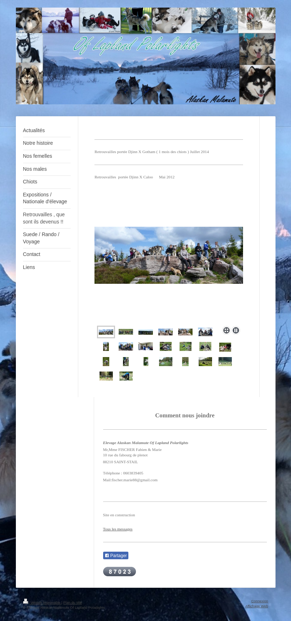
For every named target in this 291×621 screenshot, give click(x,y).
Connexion (259, 601)
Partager (116, 555)
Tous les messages (118, 529)
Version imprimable (42, 602)
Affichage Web (256, 606)
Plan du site (72, 602)
